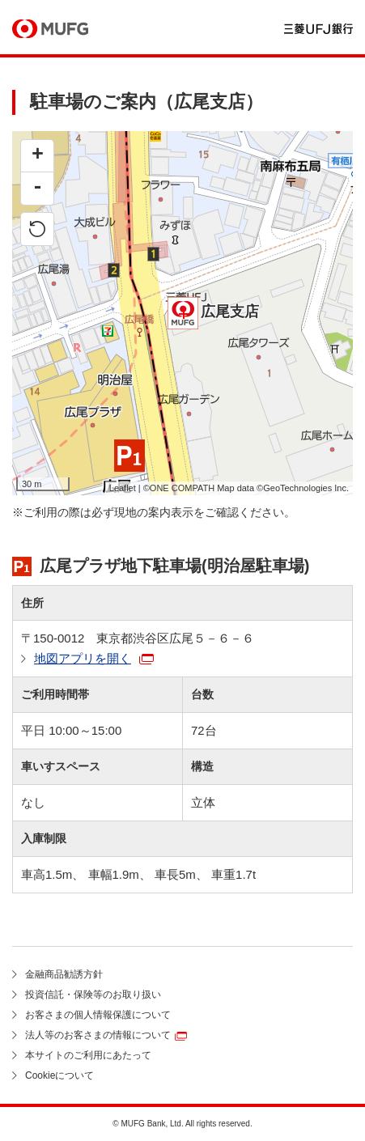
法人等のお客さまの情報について (98, 1035)
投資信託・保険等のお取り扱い (93, 994)
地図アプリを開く (82, 658)
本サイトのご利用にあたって (88, 1055)
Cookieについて (59, 1075)
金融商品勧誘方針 (64, 974)
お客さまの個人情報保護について (98, 1014)
